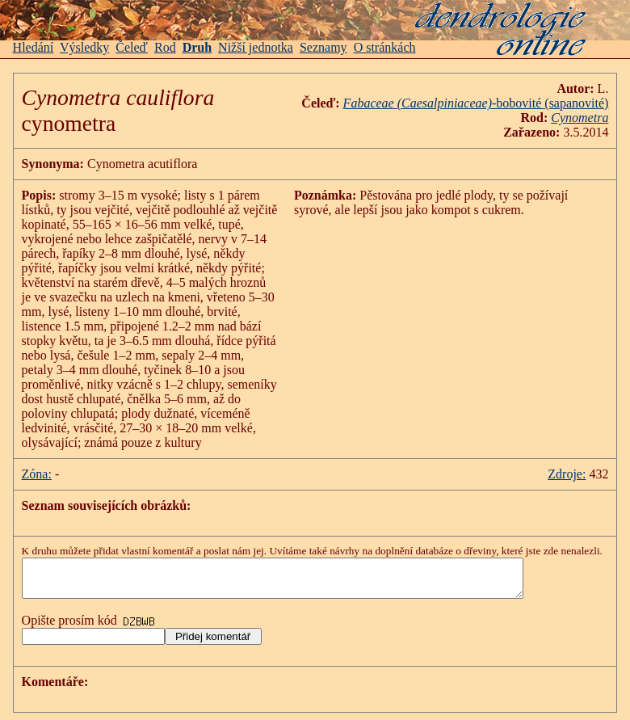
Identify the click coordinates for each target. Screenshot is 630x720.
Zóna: (37, 474)
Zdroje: (567, 474)
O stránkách (385, 47)
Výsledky (84, 47)
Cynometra (579, 117)
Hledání (33, 47)
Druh (197, 47)
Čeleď (132, 47)
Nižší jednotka (255, 47)
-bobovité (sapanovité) (476, 103)
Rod (165, 47)
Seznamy (323, 47)
